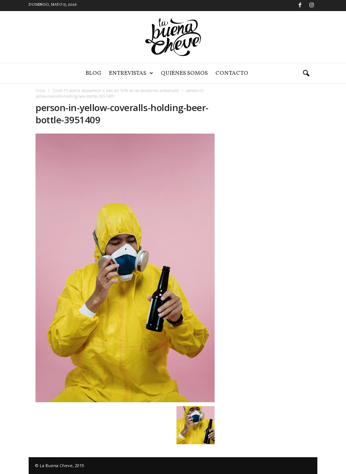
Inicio (40, 90)
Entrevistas (131, 73)
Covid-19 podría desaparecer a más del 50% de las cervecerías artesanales (115, 90)
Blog (93, 73)
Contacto (231, 73)
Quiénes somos (184, 73)
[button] (305, 73)
